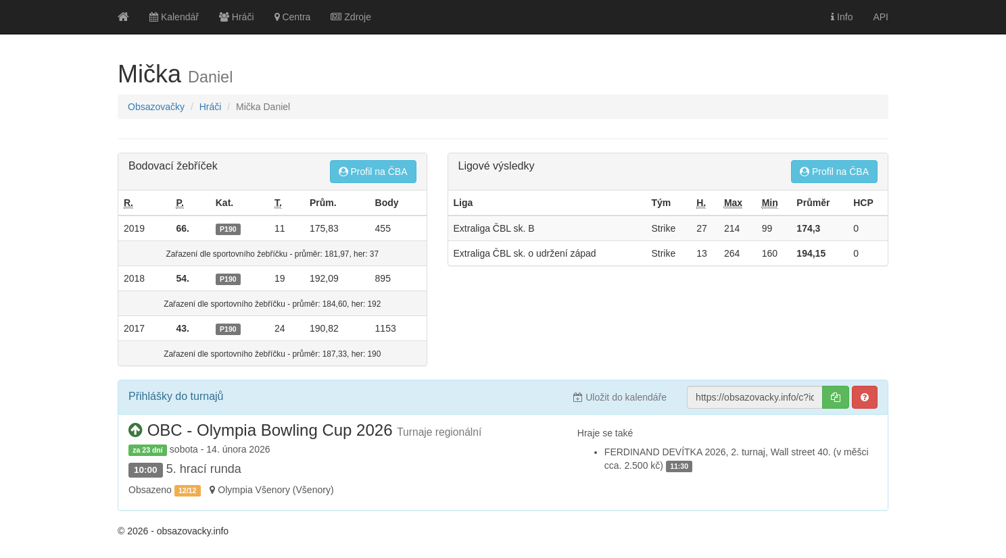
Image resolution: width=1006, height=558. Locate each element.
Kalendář (174, 16)
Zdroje (351, 16)
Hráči (236, 16)
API (880, 16)
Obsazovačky (156, 106)
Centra (292, 16)
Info (842, 16)
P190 (228, 229)
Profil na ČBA (373, 171)
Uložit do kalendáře (620, 397)
